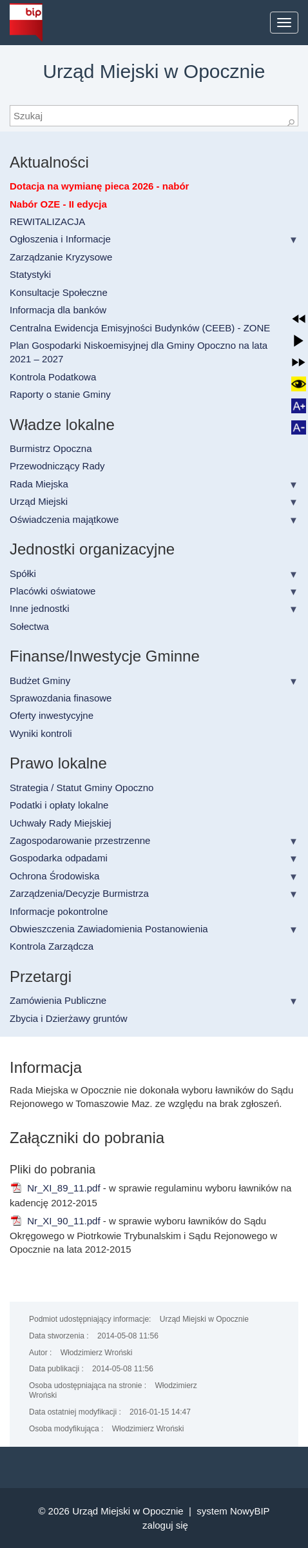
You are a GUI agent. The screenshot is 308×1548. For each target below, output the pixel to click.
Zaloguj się (165, 1525)
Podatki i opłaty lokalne (59, 804)
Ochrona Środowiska (54, 875)
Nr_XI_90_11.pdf (55, 1220)
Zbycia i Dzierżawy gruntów (69, 1018)
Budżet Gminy (40, 680)
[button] (298, 318)
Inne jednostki (40, 608)
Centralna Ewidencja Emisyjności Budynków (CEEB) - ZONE (140, 327)
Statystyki (30, 274)
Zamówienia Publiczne (58, 1000)
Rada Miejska (39, 483)
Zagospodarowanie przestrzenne (80, 840)
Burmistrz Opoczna (51, 448)
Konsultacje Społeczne (59, 292)
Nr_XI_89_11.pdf (55, 1187)
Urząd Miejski (39, 501)
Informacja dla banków (58, 309)
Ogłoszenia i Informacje (60, 238)
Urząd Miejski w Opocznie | (134, 1510)
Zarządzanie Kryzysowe (61, 256)
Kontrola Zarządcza (51, 946)
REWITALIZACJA (47, 221)
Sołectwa (29, 626)
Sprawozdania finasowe (60, 697)
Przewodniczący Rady (57, 465)
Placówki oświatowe (52, 590)
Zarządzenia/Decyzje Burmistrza (79, 893)
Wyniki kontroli (41, 733)
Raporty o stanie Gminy (60, 394)
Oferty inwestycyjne (51, 715)
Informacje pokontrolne (59, 911)
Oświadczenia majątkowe (64, 519)
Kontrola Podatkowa (53, 376)
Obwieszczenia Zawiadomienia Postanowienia (109, 928)
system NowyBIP (233, 1510)
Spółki (23, 573)
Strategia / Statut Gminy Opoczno (81, 787)
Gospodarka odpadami (59, 857)
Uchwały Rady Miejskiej (60, 823)
